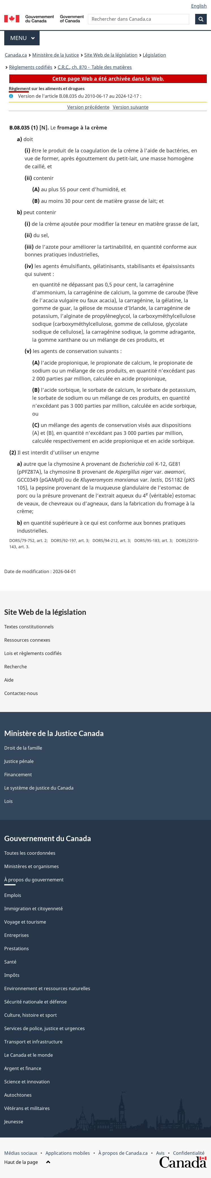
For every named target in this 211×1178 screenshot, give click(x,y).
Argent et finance (22, 1068)
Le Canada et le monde (28, 1055)
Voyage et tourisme (25, 922)
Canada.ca (16, 55)
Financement (18, 774)
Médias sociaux (20, 1153)
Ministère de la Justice (55, 55)
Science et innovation (27, 1082)
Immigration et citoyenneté (33, 908)
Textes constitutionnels (29, 627)
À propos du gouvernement (34, 880)
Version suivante (130, 107)
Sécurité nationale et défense (35, 1002)
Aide (9, 680)
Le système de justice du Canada (39, 788)
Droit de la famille (23, 748)
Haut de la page (27, 1162)
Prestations (16, 948)
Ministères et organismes (31, 866)
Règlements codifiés (30, 67)
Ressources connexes (27, 640)
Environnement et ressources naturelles (47, 988)
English (199, 6)
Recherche (15, 667)
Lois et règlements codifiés (33, 653)
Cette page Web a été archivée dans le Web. (108, 78)
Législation (154, 55)
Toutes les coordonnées (29, 853)
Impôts (12, 975)
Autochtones (18, 1095)
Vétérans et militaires (27, 1108)
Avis (160, 1153)
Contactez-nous (21, 693)
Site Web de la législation (110, 55)
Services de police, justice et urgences (44, 1028)
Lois (8, 801)
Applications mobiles (68, 1153)
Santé (10, 962)
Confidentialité (188, 1153)
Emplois (12, 895)
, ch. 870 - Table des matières (95, 67)
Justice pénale (19, 761)
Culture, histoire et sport (30, 1015)
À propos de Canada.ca (123, 1153)
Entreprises (16, 935)
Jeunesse (13, 1122)
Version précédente (88, 107)
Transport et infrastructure (33, 1042)
